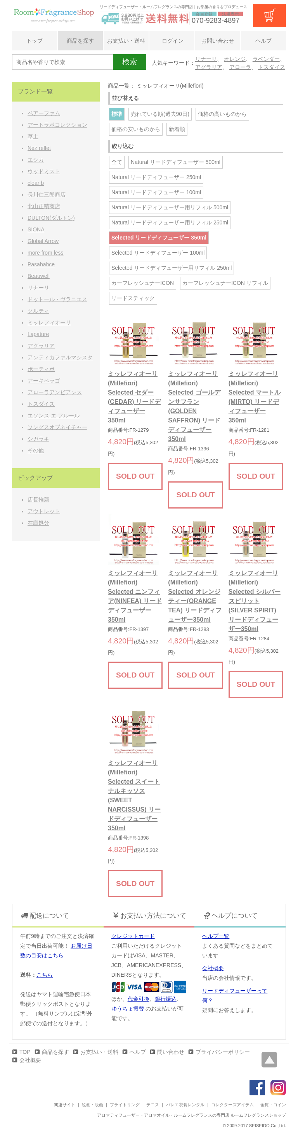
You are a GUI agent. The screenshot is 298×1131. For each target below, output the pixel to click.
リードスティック (133, 298)
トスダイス (271, 67)
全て (116, 162)
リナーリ (206, 59)
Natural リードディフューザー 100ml (156, 192)
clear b (36, 183)
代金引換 (138, 999)
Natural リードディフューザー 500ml (175, 162)
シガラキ (38, 439)
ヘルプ (263, 41)
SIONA (36, 229)
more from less (46, 253)
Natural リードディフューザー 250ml (156, 177)
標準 (116, 114)
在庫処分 (38, 523)
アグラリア (208, 67)
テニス (152, 1104)
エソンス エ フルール (54, 415)
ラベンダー (266, 59)
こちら (44, 975)
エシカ (36, 160)
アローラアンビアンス (55, 392)
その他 (36, 450)
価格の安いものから (135, 129)
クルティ (38, 311)
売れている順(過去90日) (160, 114)
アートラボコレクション (57, 125)
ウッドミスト (44, 171)
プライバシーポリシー (223, 1052)
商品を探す (80, 41)
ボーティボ (41, 369)
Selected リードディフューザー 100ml (157, 253)
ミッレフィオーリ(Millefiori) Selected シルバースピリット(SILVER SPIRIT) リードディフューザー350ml (255, 601)
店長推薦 (38, 500)
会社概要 (213, 968)
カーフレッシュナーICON (142, 283)
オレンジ (235, 59)
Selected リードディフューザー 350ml (158, 237)
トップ (34, 41)
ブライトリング (125, 1104)
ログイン (172, 41)
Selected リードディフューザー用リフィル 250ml (171, 268)
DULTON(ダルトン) (51, 218)
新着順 (177, 129)
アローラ (240, 67)
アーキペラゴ (44, 381)
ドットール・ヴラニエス (57, 299)
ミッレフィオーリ (49, 322)
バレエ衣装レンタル (185, 1104)
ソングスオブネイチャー (57, 427)
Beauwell (39, 276)
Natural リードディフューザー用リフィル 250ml (169, 222)
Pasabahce (41, 264)
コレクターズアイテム (232, 1104)
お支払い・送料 (126, 41)
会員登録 (204, 14)
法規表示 (230, 14)
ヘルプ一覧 (215, 936)
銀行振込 (166, 999)
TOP (25, 1052)
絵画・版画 (92, 1104)
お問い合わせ (217, 41)
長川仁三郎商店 (47, 194)
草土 (33, 136)
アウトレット (44, 511)
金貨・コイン (273, 1104)
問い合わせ (170, 1052)
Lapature (38, 334)
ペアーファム (44, 113)
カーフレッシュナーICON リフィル (225, 283)
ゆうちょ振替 (127, 1008)
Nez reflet (39, 148)
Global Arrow (43, 241)
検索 (129, 62)
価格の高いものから (222, 114)
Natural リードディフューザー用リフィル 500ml (169, 207)
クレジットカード (133, 936)
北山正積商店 (44, 206)
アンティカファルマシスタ (60, 357)
